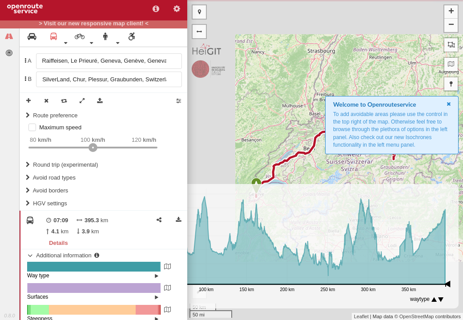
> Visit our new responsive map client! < (94, 23)
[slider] (93, 147)
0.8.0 (9, 315)
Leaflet (361, 316)
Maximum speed (60, 127)
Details (58, 243)
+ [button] (451, 12)
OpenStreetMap (416, 316)
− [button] (451, 25)
